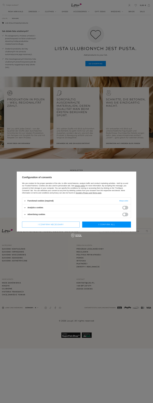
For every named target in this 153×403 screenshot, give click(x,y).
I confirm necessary (51, 224)
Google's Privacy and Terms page (88, 193)
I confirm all (106, 224)
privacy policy (80, 186)
